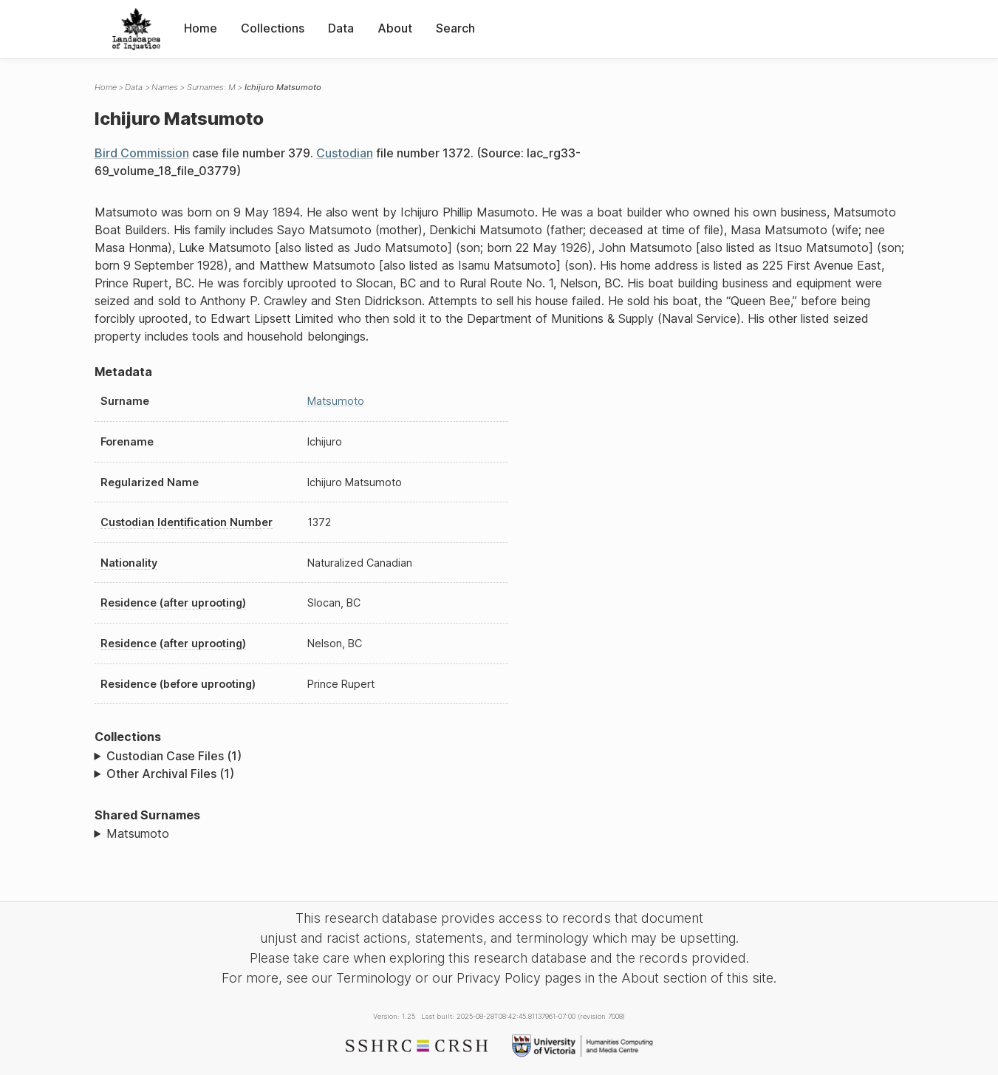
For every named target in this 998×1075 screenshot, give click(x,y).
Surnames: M (211, 87)
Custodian (344, 153)
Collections (272, 28)
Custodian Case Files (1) (174, 755)
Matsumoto (335, 401)
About (394, 28)
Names (164, 87)
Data (341, 28)
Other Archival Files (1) (170, 773)
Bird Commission (142, 153)
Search (455, 28)
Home (200, 28)
